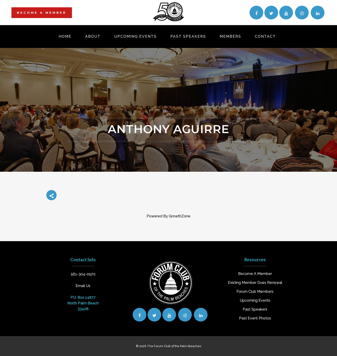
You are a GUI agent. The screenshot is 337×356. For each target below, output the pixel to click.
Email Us (83, 286)
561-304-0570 (83, 274)
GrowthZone (179, 216)
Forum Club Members (255, 291)
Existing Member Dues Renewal (255, 282)
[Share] (51, 195)
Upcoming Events (255, 300)
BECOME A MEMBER (41, 12)
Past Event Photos (255, 318)
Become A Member (255, 274)
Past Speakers (255, 309)
